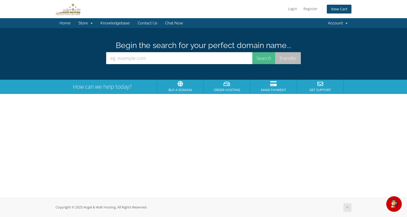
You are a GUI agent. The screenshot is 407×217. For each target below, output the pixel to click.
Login (292, 8)
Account (338, 23)
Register (310, 8)
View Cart (339, 8)
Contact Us (147, 23)
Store (85, 23)
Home (65, 23)
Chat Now (174, 23)
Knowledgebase (115, 23)
